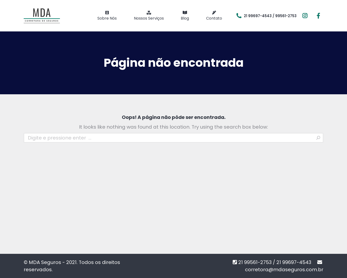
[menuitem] (107, 16)
